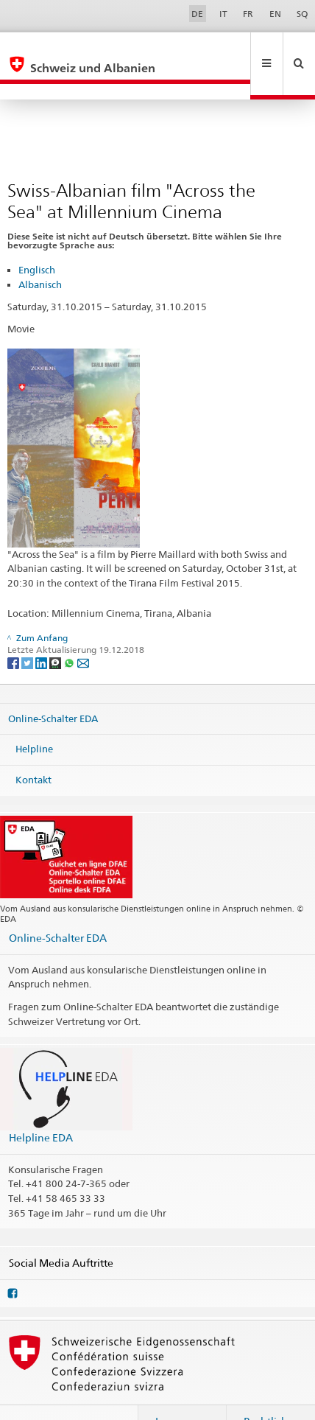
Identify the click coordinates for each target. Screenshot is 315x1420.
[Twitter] (28, 630)
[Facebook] (14, 630)
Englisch (36, 238)
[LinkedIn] (42, 630)
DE (197, 13)
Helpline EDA (41, 1105)
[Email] (83, 630)
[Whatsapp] (70, 630)
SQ (302, 13)
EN (275, 13)
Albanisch (40, 253)
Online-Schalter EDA (53, 686)
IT (223, 13)
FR (248, 13)
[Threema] (56, 630)
